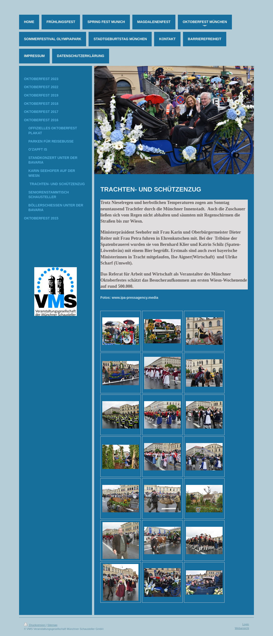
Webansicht (242, 628)
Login (245, 624)
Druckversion (35, 625)
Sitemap (52, 625)
